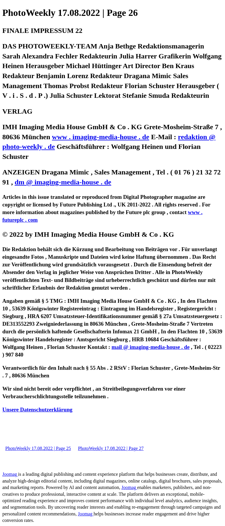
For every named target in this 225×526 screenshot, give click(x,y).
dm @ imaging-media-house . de (63, 182)
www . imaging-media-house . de (100, 137)
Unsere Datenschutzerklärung (37, 409)
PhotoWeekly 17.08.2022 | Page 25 (38, 448)
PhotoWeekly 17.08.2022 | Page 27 (111, 448)
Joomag (10, 474)
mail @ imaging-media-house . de (151, 347)
